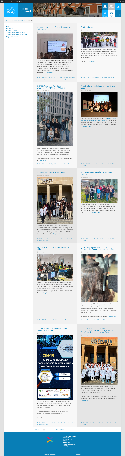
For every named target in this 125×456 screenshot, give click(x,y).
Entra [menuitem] (123, 1)
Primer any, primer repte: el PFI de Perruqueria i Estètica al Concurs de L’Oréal (98, 248)
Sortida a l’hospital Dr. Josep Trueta (51, 172)
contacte (70, 448)
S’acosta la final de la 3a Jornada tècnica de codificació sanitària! (54, 329)
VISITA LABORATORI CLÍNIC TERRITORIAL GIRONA (97, 173)
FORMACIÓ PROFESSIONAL (14, 31)
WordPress (78, 454)
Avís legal (47, 454)
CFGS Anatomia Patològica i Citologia (50, 77)
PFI (107, 77)
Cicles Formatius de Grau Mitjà (16, 33)
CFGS (40, 77)
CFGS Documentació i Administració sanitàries (49, 238)
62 (54, 429)
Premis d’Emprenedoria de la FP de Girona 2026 (98, 87)
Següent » (61, 429)
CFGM (84, 164)
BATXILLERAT (10, 29)
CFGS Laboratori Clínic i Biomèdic (93, 238)
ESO (89, 77)
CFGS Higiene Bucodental (66, 77)
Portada (62, 79)
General (58, 79)
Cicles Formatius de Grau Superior (17, 35)
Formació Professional (18, 20)
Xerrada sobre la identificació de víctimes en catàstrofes (54, 28)
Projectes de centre (12, 37)
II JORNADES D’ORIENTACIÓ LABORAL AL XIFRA (53, 248)
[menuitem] (8, 1)
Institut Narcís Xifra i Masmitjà (11, 10)
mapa (64, 448)
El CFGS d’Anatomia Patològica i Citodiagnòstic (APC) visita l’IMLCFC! (51, 87)
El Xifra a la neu (87, 27)
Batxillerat (85, 77)
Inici (7, 20)
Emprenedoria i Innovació (95, 164)
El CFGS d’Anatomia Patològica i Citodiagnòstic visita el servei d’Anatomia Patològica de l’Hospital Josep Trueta (97, 330)
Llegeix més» (49, 73)
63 (57, 429)
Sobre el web (52, 454)
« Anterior (37, 429)
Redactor (40, 32)
